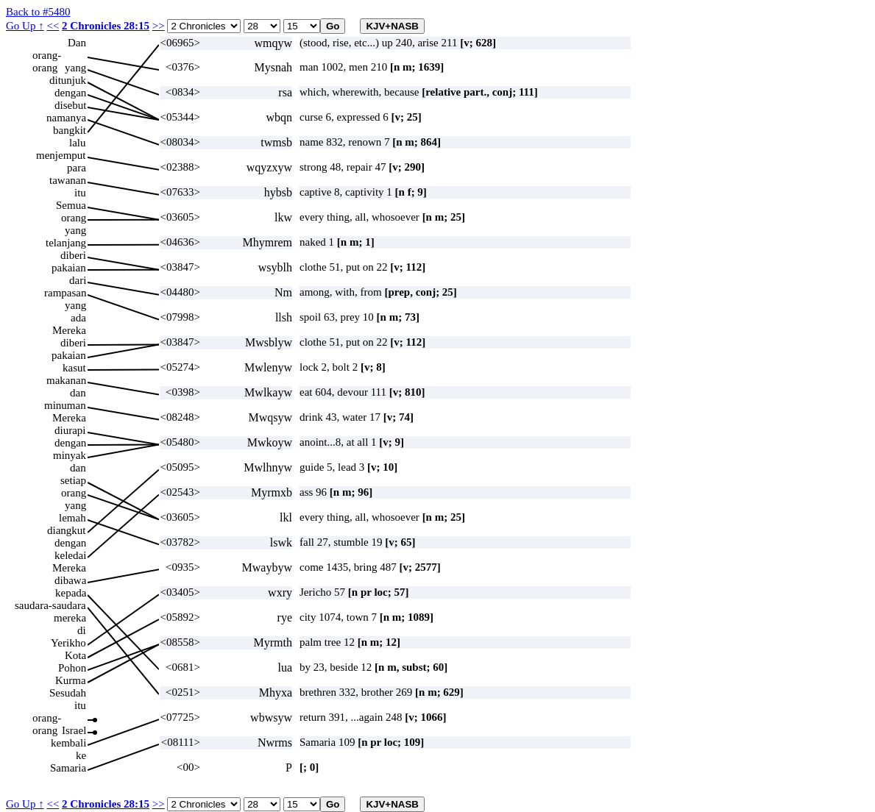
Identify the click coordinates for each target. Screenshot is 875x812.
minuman (65, 405)
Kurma (70, 680)
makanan (66, 380)
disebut (70, 105)
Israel (74, 730)
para (76, 168)
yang (75, 68)
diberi (73, 255)
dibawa (70, 580)
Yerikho (68, 643)
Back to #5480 (38, 12)
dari (77, 280)
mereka (70, 618)
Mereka (69, 330)
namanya (66, 118)
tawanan (67, 180)
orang (73, 218)
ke (81, 755)
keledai (70, 555)
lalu (77, 143)
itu (80, 193)
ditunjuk (67, 80)
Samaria (68, 768)
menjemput (61, 155)
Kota (75, 655)
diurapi (70, 430)
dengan (70, 93)
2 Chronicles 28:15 (105, 26)
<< (52, 26)
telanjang (66, 243)
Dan (77, 43)
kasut (74, 368)
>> (158, 26)
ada (78, 318)
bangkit (69, 130)
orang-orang (46, 55)
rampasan (65, 293)
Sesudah (67, 693)
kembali (68, 743)
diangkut (66, 530)
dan (78, 393)
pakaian (69, 268)
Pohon (72, 668)
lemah (72, 518)
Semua (71, 205)
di (81, 630)
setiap (73, 480)
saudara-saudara (50, 605)
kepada (70, 593)
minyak (69, 455)
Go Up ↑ (25, 26)
